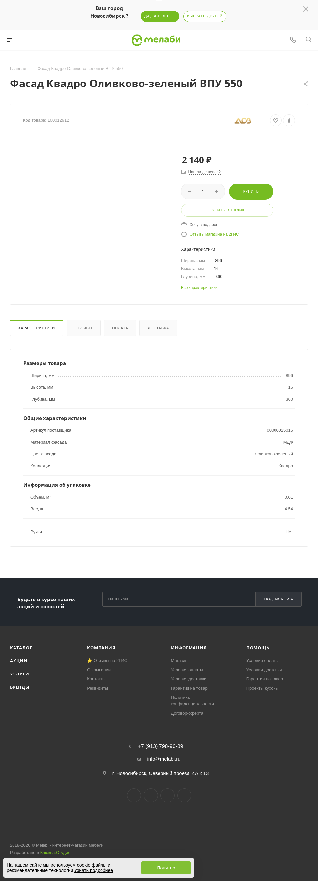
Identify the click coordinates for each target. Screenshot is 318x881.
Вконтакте (134, 795)
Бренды (20, 687)
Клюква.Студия (55, 852)
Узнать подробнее (93, 870)
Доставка (158, 328)
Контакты (96, 678)
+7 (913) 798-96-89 (160, 746)
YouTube (167, 795)
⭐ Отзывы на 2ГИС (107, 660)
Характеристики (36, 328)
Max (184, 795)
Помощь (257, 647)
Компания (101, 647)
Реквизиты (97, 688)
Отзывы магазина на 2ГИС (214, 234)
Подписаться (279, 599)
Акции (19, 661)
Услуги (19, 674)
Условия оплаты (187, 669)
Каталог (21, 647)
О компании (99, 669)
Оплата (120, 328)
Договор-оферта (187, 713)
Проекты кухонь (262, 688)
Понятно (166, 867)
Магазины (181, 660)
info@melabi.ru (163, 759)
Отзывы (83, 328)
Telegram (151, 795)
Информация (189, 647)
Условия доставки (189, 678)
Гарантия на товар (189, 688)
